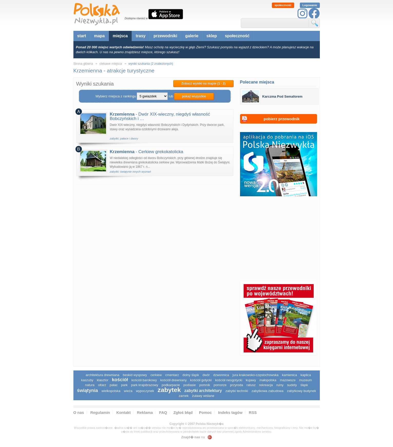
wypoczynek (145, 391)
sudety (292, 385)
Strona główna (83, 63)
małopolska (268, 380)
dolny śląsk (191, 375)
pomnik (204, 385)
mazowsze (287, 380)
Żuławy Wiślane (203, 396)
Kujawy (251, 380)
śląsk (304, 385)
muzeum (305, 380)
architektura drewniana (102, 375)
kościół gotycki (201, 380)
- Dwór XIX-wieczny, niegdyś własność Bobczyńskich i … (160, 116)
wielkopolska (110, 391)
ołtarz (102, 385)
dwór (206, 375)
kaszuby (87, 380)
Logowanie (309, 5)
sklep (211, 36)
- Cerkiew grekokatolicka (146, 151)
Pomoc (205, 412)
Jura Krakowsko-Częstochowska (256, 375)
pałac (114, 385)
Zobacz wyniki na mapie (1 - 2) (203, 83)
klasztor (102, 380)
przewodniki (165, 36)
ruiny (279, 385)
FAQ (163, 412)
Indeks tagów (230, 412)
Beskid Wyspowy (135, 375)
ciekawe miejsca (111, 63)
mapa (99, 36)
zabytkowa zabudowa (267, 391)
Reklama (145, 412)
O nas (78, 412)
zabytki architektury (203, 390)
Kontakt (123, 412)
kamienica (289, 375)
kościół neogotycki (228, 380)
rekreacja (266, 385)
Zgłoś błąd (183, 412)
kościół (120, 379)
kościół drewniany (173, 380)
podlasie (189, 385)
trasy (141, 36)
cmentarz (172, 375)
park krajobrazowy (144, 385)
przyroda (236, 385)
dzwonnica (221, 375)
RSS (253, 412)
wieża (128, 391)
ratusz (250, 385)
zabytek (169, 389)
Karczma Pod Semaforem (282, 96)
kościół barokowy (144, 380)
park (124, 385)
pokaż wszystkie (194, 96)
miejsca (120, 36)
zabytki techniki (236, 391)
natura (89, 385)
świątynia (87, 390)
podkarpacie (171, 385)
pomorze (220, 385)
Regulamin (100, 412)
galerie (191, 36)
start (81, 36)
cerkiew (156, 375)
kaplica (306, 375)
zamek (183, 396)
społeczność (282, 5)
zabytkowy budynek (301, 391)
